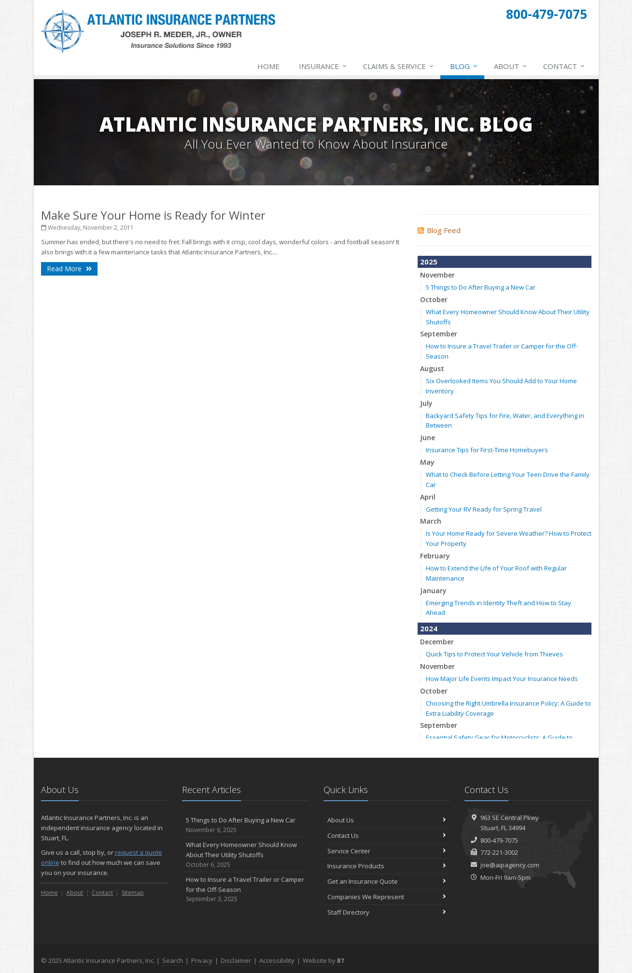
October (434, 299)
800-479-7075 (499, 840)
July (426, 403)
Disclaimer (236, 960)
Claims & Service (399, 66)
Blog (464, 66)
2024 (428, 628)
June (427, 437)
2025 (428, 261)
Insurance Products (387, 866)
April (427, 496)
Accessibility (277, 960)
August (432, 368)
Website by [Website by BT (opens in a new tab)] (324, 960)
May (427, 462)
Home (268, 66)
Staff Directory (387, 912)
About (511, 66)
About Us (387, 820)
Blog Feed (439, 230)
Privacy (201, 960)
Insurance (323, 66)
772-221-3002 (499, 852)
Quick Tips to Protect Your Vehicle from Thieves (494, 654)
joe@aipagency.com (509, 865)
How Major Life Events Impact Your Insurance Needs (502, 678)
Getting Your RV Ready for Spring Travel (484, 509)
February (435, 555)
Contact (564, 66)
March (430, 521)
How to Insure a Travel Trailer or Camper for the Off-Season (245, 889)
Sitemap (133, 893)
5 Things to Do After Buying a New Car (480, 287)
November (437, 274)
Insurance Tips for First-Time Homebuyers (487, 449)
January (433, 590)
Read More (69, 268)
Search (172, 960)
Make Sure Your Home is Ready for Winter (153, 215)
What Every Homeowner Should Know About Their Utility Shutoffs (245, 854)
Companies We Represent (387, 896)
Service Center (387, 851)
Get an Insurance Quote (387, 881)
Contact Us (387, 835)
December (437, 641)
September (438, 333)
